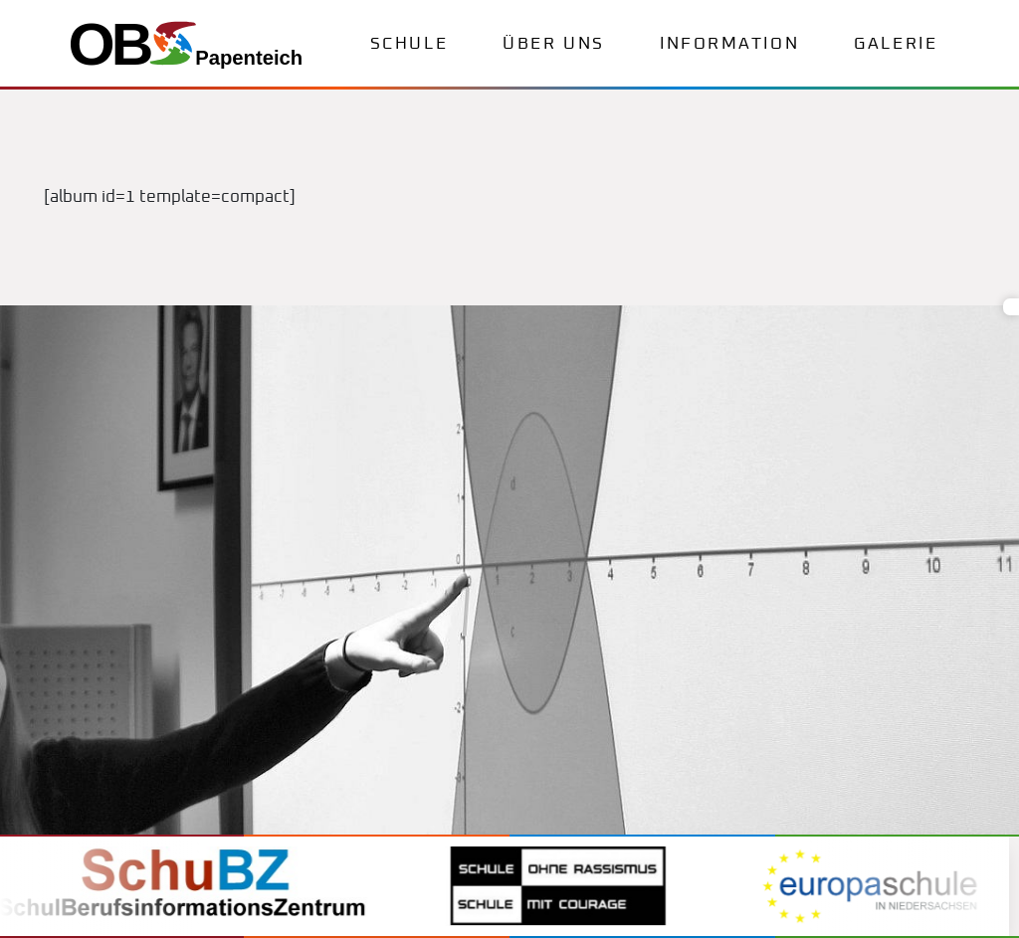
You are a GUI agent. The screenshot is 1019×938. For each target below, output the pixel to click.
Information (729, 44)
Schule (409, 44)
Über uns (553, 44)
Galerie (895, 44)
